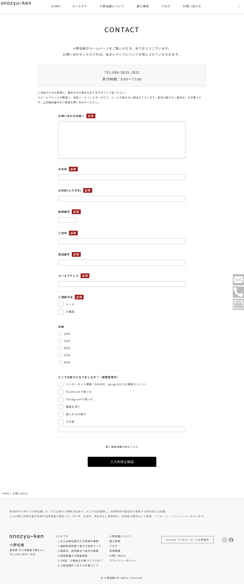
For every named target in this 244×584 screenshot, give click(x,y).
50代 (67, 355)
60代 (67, 362)
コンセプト (79, 6)
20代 (67, 334)
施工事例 (114, 541)
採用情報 (114, 551)
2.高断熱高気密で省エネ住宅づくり (79, 546)
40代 (67, 348)
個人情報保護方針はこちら (122, 447)
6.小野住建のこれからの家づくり (78, 565)
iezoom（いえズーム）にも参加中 (187, 539)
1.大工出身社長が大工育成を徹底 (78, 541)
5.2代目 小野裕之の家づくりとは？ (80, 560)
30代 (67, 341)
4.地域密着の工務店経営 (73, 555)
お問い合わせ (117, 555)
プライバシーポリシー (123, 560)
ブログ (113, 546)
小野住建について (120, 536)
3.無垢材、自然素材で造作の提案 (78, 551)
